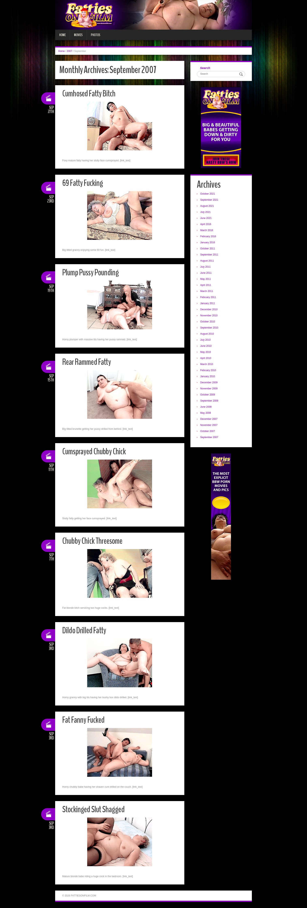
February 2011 (209, 297)
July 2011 (206, 267)
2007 (69, 51)
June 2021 (206, 218)
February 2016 (209, 236)
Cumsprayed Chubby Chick (95, 451)
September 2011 (210, 255)
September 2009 (210, 401)
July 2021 (206, 212)
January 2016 (208, 242)
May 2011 (206, 279)
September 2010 (210, 328)
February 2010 (209, 370)
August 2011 (207, 261)
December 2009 (209, 382)
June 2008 (206, 407)
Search (206, 68)
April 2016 (206, 224)
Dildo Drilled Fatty (85, 630)
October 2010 (208, 322)
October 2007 (208, 431)
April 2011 (206, 285)
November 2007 (209, 425)
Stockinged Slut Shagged (94, 809)
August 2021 (207, 206)
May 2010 (206, 352)
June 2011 (206, 273)
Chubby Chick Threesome (93, 541)
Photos (95, 34)
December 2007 (209, 419)
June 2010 (206, 346)
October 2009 (208, 395)
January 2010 (208, 376)
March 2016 (207, 230)
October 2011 (208, 249)
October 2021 (208, 194)
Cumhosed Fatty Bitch (90, 93)
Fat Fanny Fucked (84, 720)
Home (62, 34)
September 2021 (210, 200)
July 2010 (206, 340)
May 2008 (206, 413)
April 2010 (206, 358)
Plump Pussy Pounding (91, 272)
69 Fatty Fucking (83, 183)
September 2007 (210, 437)
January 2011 (208, 303)
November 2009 (209, 389)
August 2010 (207, 334)
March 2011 (207, 291)
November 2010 (209, 316)
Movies (78, 34)
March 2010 (207, 364)
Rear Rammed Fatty (87, 362)
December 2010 (209, 309)
